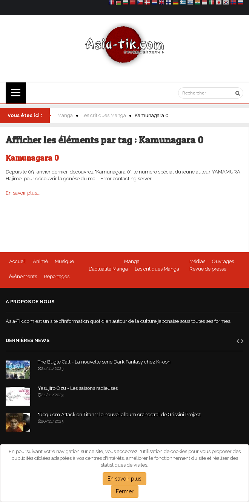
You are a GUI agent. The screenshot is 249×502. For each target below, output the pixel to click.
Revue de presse (207, 269)
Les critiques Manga (103, 115)
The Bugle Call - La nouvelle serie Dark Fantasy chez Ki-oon (104, 362)
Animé (40, 261)
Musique (64, 261)
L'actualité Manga (108, 269)
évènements (23, 276)
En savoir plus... (23, 193)
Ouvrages (223, 261)
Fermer (125, 491)
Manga (65, 115)
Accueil (17, 261)
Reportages (56, 276)
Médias (197, 261)
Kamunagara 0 (32, 158)
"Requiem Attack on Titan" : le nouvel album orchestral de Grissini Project (119, 414)
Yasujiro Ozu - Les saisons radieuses (78, 388)
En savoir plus (124, 479)
